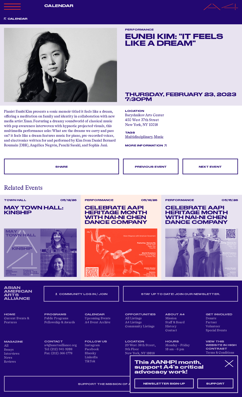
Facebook (92, 349)
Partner (211, 322)
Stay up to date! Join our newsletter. (180, 294)
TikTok (90, 361)
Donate (211, 318)
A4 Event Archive (97, 322)
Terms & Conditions (220, 352)
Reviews (10, 361)
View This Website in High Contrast (221, 345)
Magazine (13, 342)
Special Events (216, 330)
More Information (144, 145)
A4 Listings (133, 322)
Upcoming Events (97, 318)
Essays (9, 349)
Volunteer (213, 326)
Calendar (58, 6)
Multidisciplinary (138, 137)
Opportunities (140, 314)
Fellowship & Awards (59, 322)
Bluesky (90, 353)
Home (9, 314)
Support (215, 384)
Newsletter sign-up (164, 384)
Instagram (92, 345)
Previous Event (151, 167)
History (170, 326)
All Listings (133, 318)
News (8, 357)
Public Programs (56, 318)
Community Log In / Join (81, 294)
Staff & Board (175, 322)
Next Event (210, 167)
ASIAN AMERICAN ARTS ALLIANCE (18, 293)
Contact (171, 330)
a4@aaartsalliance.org (60, 345)
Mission (170, 318)
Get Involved (219, 314)
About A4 (175, 314)
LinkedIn (91, 357)
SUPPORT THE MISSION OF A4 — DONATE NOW (121, 384)
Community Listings (139, 326)
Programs (55, 314)
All (6, 345)
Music (158, 137)
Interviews (11, 353)
